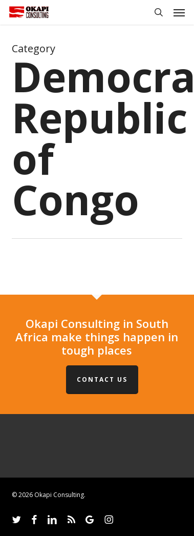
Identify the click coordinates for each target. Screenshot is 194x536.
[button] (179, 12)
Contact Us (102, 379)
